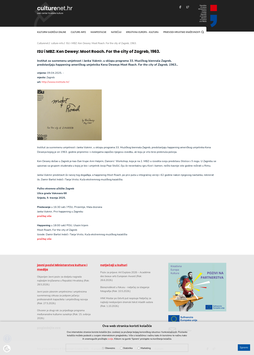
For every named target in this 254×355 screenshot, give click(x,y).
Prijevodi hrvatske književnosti (181, 32)
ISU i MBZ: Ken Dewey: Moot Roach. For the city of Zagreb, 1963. (98, 51)
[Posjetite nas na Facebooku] (180, 7)
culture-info (78, 32)
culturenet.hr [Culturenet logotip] (54, 10)
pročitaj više (44, 216)
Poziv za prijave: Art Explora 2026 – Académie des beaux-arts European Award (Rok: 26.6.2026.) (125, 276)
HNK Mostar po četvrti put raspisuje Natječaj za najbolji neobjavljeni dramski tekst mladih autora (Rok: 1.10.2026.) (126, 302)
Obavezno (110, 348)
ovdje (110, 338)
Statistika (128, 348)
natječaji (116, 32)
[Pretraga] (202, 32)
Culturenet (42, 43)
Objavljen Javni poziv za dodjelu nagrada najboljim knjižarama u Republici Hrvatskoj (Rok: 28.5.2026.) (63, 280)
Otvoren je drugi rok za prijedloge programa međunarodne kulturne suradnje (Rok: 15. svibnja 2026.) (64, 314)
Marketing (146, 348)
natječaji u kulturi (113, 265)
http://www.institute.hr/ (55, 82)
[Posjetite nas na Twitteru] (187, 7)
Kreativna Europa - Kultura (142, 32)
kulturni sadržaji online (51, 32)
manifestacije (98, 32)
